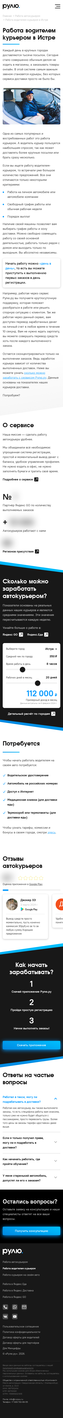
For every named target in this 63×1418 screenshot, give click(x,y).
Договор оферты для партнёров (21, 1342)
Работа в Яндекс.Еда (15, 1284)
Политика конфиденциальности (21, 1332)
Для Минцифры (12, 1348)
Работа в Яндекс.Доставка (18, 1290)
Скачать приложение (31, 1045)
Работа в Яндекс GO (14, 1297)
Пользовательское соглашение (21, 1326)
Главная (7, 16)
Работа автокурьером (27, 16)
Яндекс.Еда (35, 634)
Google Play (36, 884)
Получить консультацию (31, 1231)
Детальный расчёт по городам (29, 714)
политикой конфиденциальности (18, 1368)
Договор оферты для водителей (21, 1337)
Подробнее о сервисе (18, 479)
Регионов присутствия (18, 551)
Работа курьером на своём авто (21, 1274)
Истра (49, 649)
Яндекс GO (10, 634)
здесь (51, 832)
